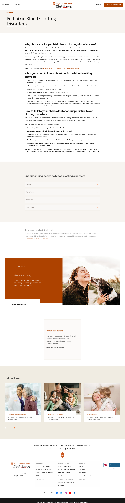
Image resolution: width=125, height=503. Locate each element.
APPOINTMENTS (20, 268)
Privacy (86, 498)
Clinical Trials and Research (44, 472)
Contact (81, 462)
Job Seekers (61, 481)
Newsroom (82, 468)
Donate (98, 5)
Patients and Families (64, 468)
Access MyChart (41, 475)
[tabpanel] (62, 338)
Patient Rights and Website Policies (74, 498)
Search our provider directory (55, 345)
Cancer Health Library (64, 462)
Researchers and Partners (66, 478)
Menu (5, 5)
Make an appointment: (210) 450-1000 (62, 445)
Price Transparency (64, 472)
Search (16, 5)
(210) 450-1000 (18, 472)
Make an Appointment (114, 5)
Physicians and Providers (65, 475)
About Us (82, 465)
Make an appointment (19, 304)
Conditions (9, 12)
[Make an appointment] (91, 280)
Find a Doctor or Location (43, 465)
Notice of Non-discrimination (66, 465)
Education (82, 475)
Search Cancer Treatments (44, 468)
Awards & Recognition (86, 472)
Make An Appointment (43, 462)
